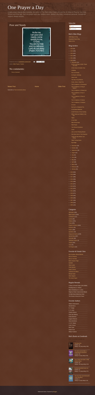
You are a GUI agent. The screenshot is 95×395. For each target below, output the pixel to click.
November (74, 145)
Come (72, 129)
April (73, 162)
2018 (71, 174)
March (73, 164)
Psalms (22, 64)
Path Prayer (74, 124)
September (74, 150)
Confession (71, 216)
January (74, 169)
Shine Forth (74, 77)
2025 (71, 48)
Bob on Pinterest (73, 256)
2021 (71, 58)
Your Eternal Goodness (77, 127)
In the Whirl (74, 120)
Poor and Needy (75, 72)
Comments (73, 28)
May (73, 159)
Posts (72, 26)
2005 (71, 205)
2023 (71, 53)
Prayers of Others (73, 225)
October (74, 148)
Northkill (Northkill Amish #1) (81, 368)
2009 (71, 195)
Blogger (55, 391)
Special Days (72, 236)
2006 (71, 202)
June (73, 157)
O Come (73, 104)
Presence (71, 227)
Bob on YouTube (73, 258)
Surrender (71, 238)
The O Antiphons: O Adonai (78, 100)
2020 (71, 60)
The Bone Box (78, 343)
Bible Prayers (16, 64)
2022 (71, 55)
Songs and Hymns (73, 234)
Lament (70, 218)
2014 (71, 183)
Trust (70, 244)
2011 (71, 190)
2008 (71, 198)
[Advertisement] (36, 80)
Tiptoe (72, 117)
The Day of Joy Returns (77, 79)
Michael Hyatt (72, 273)
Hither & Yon (72, 41)
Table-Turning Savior (76, 140)
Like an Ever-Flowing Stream (78, 131)
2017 (71, 176)
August (73, 152)
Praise (70, 223)
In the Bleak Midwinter (76, 109)
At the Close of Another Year (78, 68)
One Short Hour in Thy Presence (79, 134)
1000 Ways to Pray (73, 37)
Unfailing (73, 70)
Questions (71, 231)
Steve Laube (72, 265)
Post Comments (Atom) (20, 89)
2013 (71, 186)
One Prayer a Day (26, 7)
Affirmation (71, 212)
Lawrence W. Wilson (74, 271)
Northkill (71, 263)
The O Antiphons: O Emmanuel (79, 84)
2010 (71, 193)
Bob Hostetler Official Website (76, 254)
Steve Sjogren (72, 276)
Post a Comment (16, 72)
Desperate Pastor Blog (74, 39)
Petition (70, 221)
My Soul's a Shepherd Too (77, 107)
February (74, 166)
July (73, 155)
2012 (71, 188)
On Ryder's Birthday (76, 75)
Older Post (61, 86)
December (74, 62)
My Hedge (73, 142)
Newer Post (12, 86)
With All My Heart (75, 122)
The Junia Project (73, 278)
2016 (71, 179)
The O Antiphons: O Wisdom (78, 102)
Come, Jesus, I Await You (77, 82)
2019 (71, 172)
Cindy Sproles (72, 267)
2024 (71, 51)
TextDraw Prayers (73, 240)
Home (37, 86)
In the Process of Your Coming (78, 111)
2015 (71, 181)
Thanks (70, 242)
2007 (71, 200)
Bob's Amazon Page (74, 260)
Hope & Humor (72, 269)
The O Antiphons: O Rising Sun (79, 90)
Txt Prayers (71, 246)
